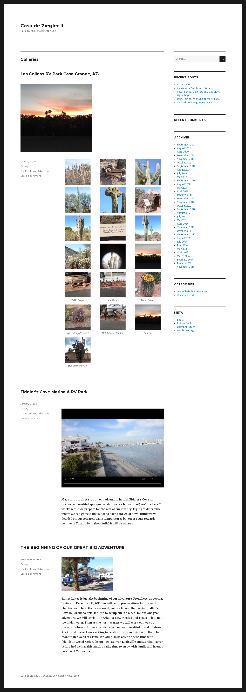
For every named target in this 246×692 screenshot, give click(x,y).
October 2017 (184, 205)
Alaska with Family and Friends (195, 88)
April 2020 (183, 151)
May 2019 (182, 177)
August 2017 (183, 213)
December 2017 (185, 198)
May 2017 (182, 220)
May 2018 (182, 187)
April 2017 (182, 223)
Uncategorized (185, 295)
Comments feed (186, 327)
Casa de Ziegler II (41, 26)
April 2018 (182, 191)
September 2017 (186, 209)
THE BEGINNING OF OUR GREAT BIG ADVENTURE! (73, 547)
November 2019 (185, 159)
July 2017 (182, 216)
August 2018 (183, 184)
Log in (180, 319)
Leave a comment (30, 175)
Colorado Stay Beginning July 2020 (196, 102)
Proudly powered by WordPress (61, 675)
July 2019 (182, 173)
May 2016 (182, 248)
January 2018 (184, 195)
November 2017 (185, 202)
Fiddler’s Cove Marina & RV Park (54, 392)
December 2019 (185, 155)
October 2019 (184, 162)
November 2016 (185, 227)
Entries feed (184, 323)
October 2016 (184, 231)
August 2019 (183, 169)
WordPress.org (185, 330)
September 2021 (186, 144)
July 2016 (182, 241)
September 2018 (186, 180)
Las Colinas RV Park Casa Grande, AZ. (59, 74)
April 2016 (182, 252)
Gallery (24, 166)
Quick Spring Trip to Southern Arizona (198, 99)
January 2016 (184, 263)
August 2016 (183, 238)
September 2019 (186, 166)
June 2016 (182, 245)
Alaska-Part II (184, 84)
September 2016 (186, 234)
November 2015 (185, 266)
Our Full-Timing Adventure (35, 171)
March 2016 (183, 256)
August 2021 (184, 148)
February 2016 (185, 259)
